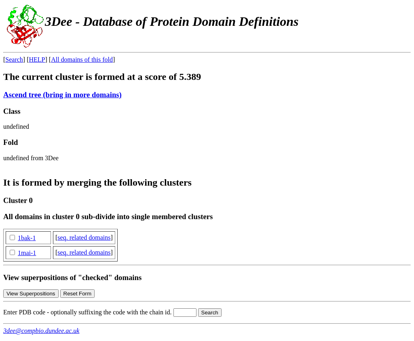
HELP (37, 59)
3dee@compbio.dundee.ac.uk (41, 330)
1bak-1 (27, 237)
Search (14, 59)
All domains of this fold (82, 59)
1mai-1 (27, 252)
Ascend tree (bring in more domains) (62, 94)
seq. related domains (83, 237)
